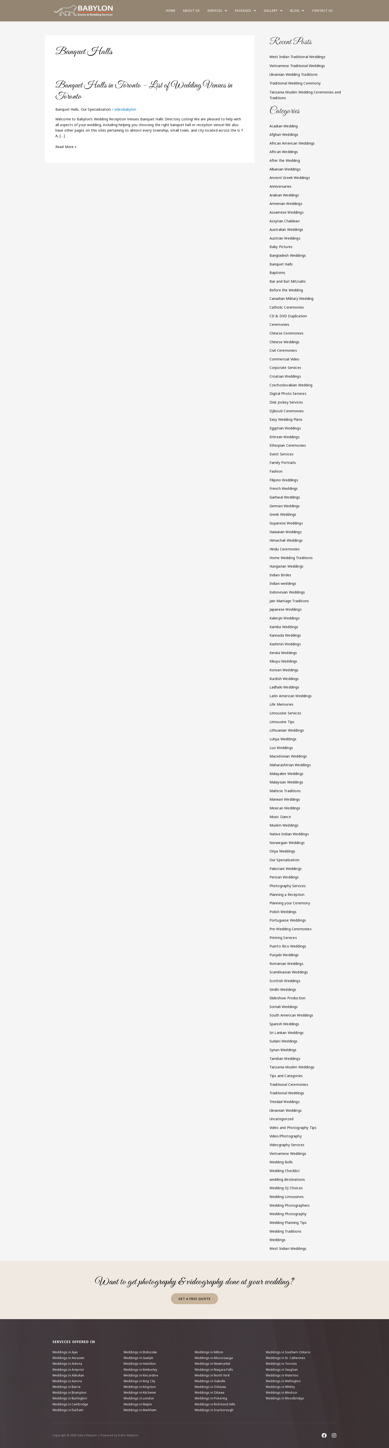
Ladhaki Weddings (284, 687)
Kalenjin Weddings (284, 618)
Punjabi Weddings (284, 954)
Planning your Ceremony (289, 903)
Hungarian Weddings (286, 566)
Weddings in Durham (68, 1410)
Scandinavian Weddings (288, 972)
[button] (217, 10)
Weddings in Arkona (67, 1364)
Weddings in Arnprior (68, 1369)
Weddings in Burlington (69, 1398)
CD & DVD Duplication (288, 316)
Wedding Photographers (289, 1205)
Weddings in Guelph (138, 1358)
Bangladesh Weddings (287, 255)
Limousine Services (285, 713)
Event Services (281, 454)
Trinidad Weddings (284, 1101)
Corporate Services (285, 367)
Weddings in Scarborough (214, 1410)
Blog (297, 10)
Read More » (66, 146)
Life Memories (281, 704)
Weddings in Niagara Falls (214, 1369)
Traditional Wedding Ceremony (295, 83)
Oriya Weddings (282, 851)
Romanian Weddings (286, 963)
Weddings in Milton (209, 1352)
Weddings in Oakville (210, 1381)
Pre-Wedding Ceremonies (290, 929)
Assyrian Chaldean (284, 221)
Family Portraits (282, 462)
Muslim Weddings (284, 825)
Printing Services (283, 937)
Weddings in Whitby (280, 1387)
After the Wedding (284, 160)
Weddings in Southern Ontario (288, 1352)
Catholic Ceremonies (286, 307)
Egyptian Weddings (285, 428)
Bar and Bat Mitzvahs (287, 281)
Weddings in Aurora (67, 1381)
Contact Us (322, 10)
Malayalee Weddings (286, 773)
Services (217, 10)
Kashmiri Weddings (285, 644)
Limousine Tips (282, 721)
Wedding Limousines (286, 1196)
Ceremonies (279, 324)
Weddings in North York (212, 1375)
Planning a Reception (287, 894)
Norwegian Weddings (287, 842)
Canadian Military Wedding (291, 298)
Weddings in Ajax (65, 1352)
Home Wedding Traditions (291, 557)
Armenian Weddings (285, 203)
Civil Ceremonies (283, 350)
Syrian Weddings (283, 1049)
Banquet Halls (67, 109)
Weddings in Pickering (211, 1398)
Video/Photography (285, 1136)
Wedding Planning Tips (288, 1222)
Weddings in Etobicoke (140, 1352)
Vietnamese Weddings (287, 1153)
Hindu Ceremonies (284, 549)
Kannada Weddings (285, 635)
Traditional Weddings (286, 1093)
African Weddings (283, 151)
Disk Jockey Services (286, 402)
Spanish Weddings (284, 1024)
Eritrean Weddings (284, 436)
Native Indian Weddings (289, 834)
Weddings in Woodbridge (285, 1398)
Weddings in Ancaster (68, 1358)
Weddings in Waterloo (282, 1375)
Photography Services (287, 885)
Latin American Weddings (290, 695)
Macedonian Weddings (288, 756)
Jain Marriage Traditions (289, 600)
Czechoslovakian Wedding (291, 385)
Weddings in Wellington (283, 1381)
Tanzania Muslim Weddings (292, 1067)
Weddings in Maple (138, 1404)
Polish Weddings (283, 911)
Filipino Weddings (283, 480)
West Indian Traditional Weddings (297, 56)
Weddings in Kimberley (140, 1369)
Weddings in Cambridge (70, 1404)
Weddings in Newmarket (213, 1364)
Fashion (275, 471)
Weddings (277, 1239)
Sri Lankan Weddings (286, 1032)
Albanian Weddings (285, 169)
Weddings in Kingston (140, 1387)
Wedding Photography (288, 1213)
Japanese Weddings (285, 609)
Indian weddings (282, 583)
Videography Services (287, 1144)
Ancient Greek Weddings (289, 177)
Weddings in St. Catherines (285, 1358)
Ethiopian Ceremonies (287, 445)
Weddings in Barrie (66, 1387)
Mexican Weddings (284, 808)
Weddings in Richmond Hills (215, 1404)
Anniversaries (280, 186)
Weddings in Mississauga (214, 1358)
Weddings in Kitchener (140, 1392)
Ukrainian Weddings (285, 1110)
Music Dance (280, 816)
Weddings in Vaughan (282, 1369)
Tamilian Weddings (284, 1058)
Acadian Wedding (283, 126)
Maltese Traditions (285, 790)
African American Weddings (292, 143)
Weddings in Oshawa (210, 1387)
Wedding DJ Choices (286, 1188)
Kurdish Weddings (284, 678)
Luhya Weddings (283, 739)
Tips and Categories (286, 1075)
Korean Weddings (284, 670)
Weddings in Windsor (282, 1392)
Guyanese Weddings (286, 523)
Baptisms (277, 272)
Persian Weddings (284, 877)
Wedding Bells (281, 1162)
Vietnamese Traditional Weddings (297, 65)
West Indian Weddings (288, 1248)
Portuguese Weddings (287, 920)
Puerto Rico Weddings (287, 946)
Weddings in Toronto (281, 1364)
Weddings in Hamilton (140, 1364)
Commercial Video (284, 359)
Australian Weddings (286, 229)
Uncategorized (281, 1118)
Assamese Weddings (286, 212)
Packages (245, 10)
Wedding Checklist (284, 1170)
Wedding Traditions (285, 1231)
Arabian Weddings (284, 195)
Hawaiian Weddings (285, 531)
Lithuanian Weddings (286, 730)
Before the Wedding (286, 290)
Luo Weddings (281, 747)
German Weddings (284, 506)
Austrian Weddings (284, 238)
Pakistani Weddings (285, 868)
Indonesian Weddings (287, 592)
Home (170, 10)
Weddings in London (139, 1398)
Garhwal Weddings (284, 497)
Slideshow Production (287, 998)
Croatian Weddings (285, 376)
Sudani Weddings (283, 1041)
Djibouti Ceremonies (286, 411)
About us (191, 10)
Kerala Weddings (283, 652)
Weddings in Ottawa (210, 1392)
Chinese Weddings (284, 342)
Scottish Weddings (284, 980)
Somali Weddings (283, 1006)
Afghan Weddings (283, 134)
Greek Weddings (282, 514)
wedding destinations (287, 1179)
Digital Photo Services (287, 393)
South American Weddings (291, 1015)
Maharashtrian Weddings (290, 765)
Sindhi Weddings (282, 989)
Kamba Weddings (283, 626)
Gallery (273, 10)
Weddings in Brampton (69, 1392)
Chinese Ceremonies (286, 333)
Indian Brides (280, 575)
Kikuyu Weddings (283, 661)
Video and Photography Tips (293, 1127)
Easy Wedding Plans (286, 419)
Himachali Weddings (286, 540)
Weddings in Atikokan (68, 1375)
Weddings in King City (139, 1381)
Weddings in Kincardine (141, 1375)
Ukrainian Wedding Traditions (293, 74)
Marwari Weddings (284, 799)
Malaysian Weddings (286, 782)
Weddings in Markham (140, 1410)
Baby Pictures (281, 246)
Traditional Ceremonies (288, 1084)
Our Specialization (96, 109)
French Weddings (283, 488)
